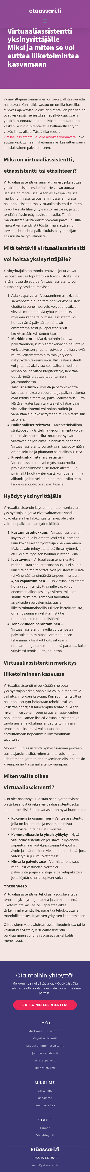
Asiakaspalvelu (45, 1060)
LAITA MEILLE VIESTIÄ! (45, 1005)
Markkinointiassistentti (45, 1031)
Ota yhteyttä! (45, 1135)
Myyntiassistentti (45, 1038)
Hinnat (45, 1128)
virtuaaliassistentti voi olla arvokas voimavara (40, 137)
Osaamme (45, 1097)
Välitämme (45, 1090)
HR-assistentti (45, 1067)
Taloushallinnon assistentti (45, 1045)
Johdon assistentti (45, 1053)
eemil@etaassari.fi (45, 1165)
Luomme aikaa (45, 1105)
